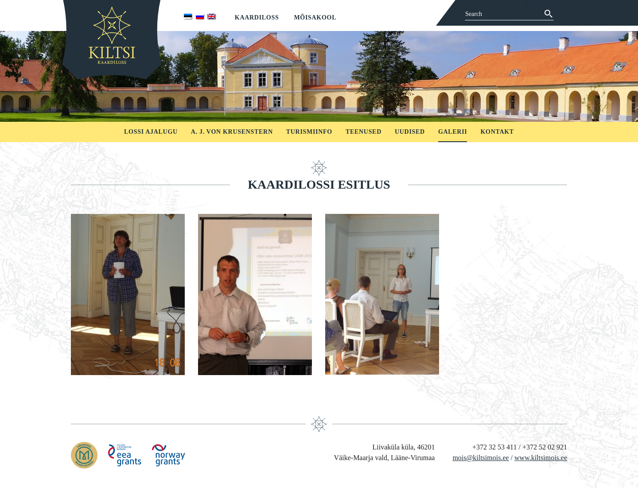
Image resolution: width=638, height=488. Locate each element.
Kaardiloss (257, 17)
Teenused (363, 131)
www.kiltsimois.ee (540, 457)
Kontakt (497, 131)
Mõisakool (315, 17)
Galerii (452, 131)
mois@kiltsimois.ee (480, 457)
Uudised (410, 131)
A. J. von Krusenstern (232, 131)
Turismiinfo (309, 131)
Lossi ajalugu (151, 131)
